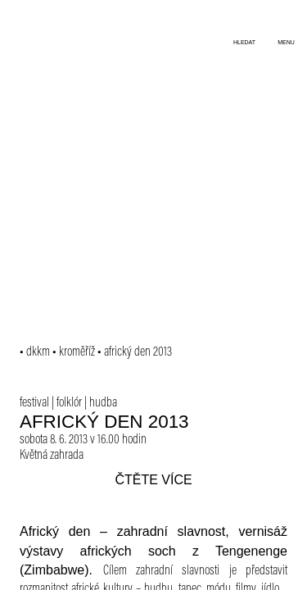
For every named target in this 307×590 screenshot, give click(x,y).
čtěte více (153, 480)
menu (286, 42)
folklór (69, 403)
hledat (244, 42)
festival (34, 403)
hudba (103, 403)
